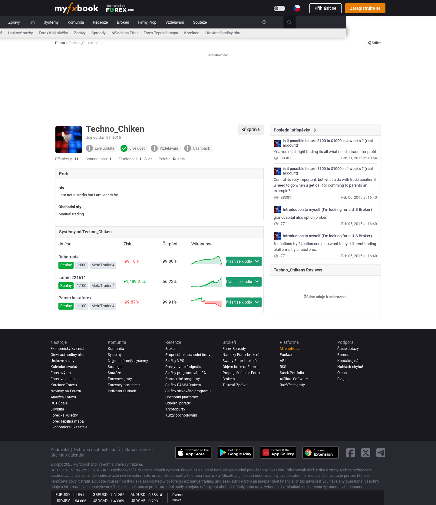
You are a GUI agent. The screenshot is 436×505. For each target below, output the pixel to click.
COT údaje (59, 403)
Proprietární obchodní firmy (187, 355)
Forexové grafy (120, 379)
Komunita (165, 22)
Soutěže (290, 22)
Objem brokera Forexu (241, 367)
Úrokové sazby (110, 33)
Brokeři (213, 22)
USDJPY (62, 500)
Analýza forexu (63, 397)
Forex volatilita (63, 379)
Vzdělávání (264, 22)
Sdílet (374, 43)
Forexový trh (61, 373)
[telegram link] (380, 452)
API (283, 361)
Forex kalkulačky (64, 415)
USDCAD (100, 500)
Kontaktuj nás (348, 361)
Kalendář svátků (64, 367)
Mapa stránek (137, 449)
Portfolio (81, 22)
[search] (382, 22)
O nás (342, 373)
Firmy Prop (237, 22)
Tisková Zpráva (235, 385)
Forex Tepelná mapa (250, 33)
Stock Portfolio (292, 373)
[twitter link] (365, 452)
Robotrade (68, 256)
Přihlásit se (325, 8)
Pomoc (343, 355)
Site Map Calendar (68, 455)
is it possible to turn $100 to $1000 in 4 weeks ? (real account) (328, 143)
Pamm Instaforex (74, 297)
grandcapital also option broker (300, 217)
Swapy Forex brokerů (240, 361)
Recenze (190, 22)
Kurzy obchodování (181, 415)
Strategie (115, 367)
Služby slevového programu (188, 391)
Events (177, 495)
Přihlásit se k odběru (239, 261)
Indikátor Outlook (122, 391)
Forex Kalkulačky (143, 33)
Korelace (281, 33)
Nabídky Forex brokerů (241, 355)
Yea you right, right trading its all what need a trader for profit (325, 151)
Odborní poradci (178, 403)
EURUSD (62, 494)
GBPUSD (100, 494)
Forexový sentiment (124, 385)
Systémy (141, 22)
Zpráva (251, 129)
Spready (188, 33)
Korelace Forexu (64, 385)
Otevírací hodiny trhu (312, 33)
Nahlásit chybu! (350, 367)
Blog (341, 379)
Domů (60, 22)
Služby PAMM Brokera (183, 385)
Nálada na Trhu (214, 33)
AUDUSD (138, 494)
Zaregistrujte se (365, 8)
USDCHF (137, 500)
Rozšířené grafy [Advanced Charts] (292, 385)
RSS (283, 367)
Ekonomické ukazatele (69, 427)
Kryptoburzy (175, 409)
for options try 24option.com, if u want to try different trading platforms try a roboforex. (325, 246)
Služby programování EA (185, 373)
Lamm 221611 (72, 277)
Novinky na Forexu (66, 391)
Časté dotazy (348, 349)
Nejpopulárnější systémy (128, 361)
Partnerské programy (182, 379)
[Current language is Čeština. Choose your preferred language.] (297, 8)
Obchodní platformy (181, 397)
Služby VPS (174, 361)
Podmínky (60, 449)
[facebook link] (350, 452)
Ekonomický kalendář (73, 33)
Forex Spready (234, 349)
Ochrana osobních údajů (97, 449)
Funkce (286, 355)
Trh (121, 22)
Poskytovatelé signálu (183, 367)
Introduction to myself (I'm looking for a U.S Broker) (327, 210)
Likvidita (57, 409)
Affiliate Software (294, 379)
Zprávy (104, 22)
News (176, 500)
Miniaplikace (290, 349)
